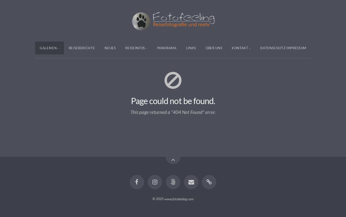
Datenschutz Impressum (283, 48)
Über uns (214, 48)
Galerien (48, 48)
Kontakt (240, 48)
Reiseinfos (135, 48)
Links (191, 48)
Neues (110, 48)
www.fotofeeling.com (179, 199)
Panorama (167, 48)
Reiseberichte (82, 48)
